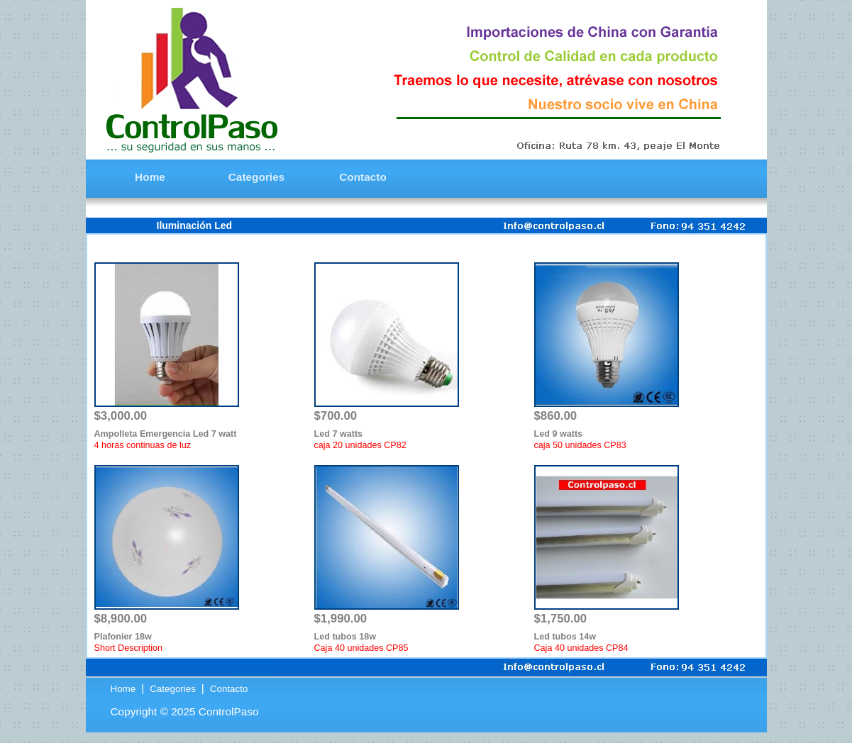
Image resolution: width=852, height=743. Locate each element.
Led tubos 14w (565, 637)
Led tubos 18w (345, 637)
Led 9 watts (558, 434)
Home (124, 688)
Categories (172, 688)
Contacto (227, 688)
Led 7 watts (338, 434)
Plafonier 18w (123, 637)
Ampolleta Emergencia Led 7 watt (165, 434)
